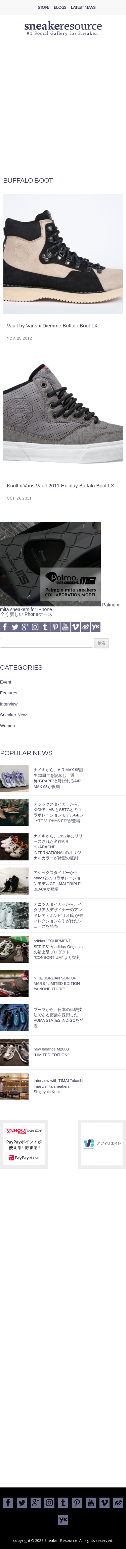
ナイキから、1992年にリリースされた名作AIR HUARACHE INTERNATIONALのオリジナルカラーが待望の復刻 (58, 847)
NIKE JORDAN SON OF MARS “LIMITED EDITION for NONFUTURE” (57, 983)
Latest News (83, 7)
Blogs (60, 7)
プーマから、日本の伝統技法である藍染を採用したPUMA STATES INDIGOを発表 (59, 1017)
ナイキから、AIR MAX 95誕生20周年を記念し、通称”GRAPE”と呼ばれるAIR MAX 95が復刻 (58, 777)
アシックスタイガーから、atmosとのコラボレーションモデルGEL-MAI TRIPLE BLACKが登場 (58, 880)
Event (5, 682)
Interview (8, 704)
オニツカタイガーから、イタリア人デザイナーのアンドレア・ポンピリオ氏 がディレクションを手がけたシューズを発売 (58, 915)
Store (43, 7)
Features (8, 692)
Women (7, 725)
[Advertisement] (63, 110)
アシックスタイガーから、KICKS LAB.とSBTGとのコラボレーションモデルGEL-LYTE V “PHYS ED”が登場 (58, 812)
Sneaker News (14, 714)
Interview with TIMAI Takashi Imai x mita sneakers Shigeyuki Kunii (58, 1086)
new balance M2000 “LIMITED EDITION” (51, 1052)
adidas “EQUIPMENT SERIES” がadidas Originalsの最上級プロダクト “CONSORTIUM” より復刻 (58, 949)
